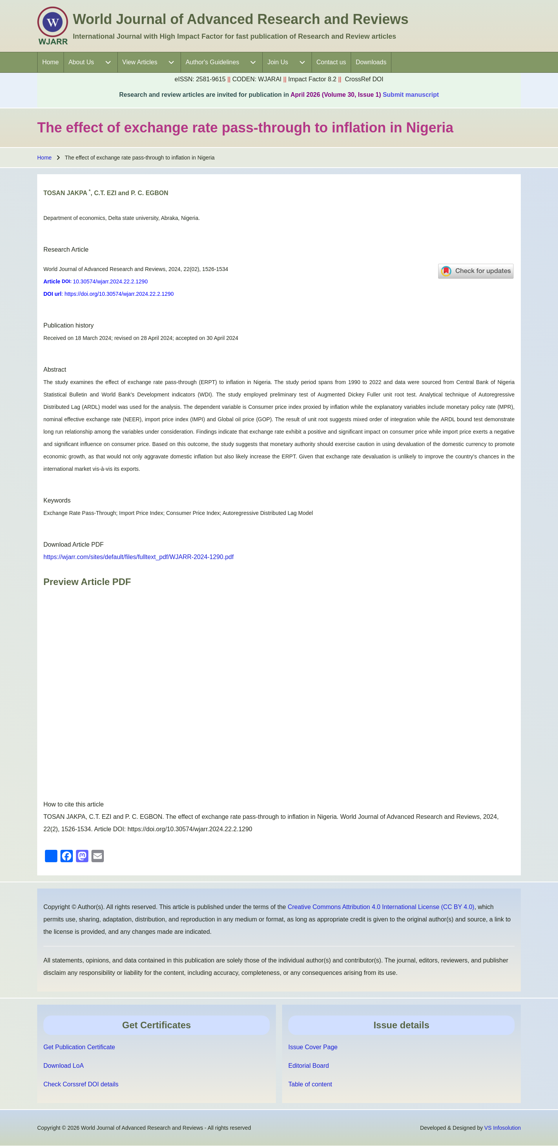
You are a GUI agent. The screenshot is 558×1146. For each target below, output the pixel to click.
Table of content (310, 1084)
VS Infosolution (502, 1128)
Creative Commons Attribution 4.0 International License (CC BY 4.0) (381, 907)
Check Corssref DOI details (81, 1084)
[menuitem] (51, 62)
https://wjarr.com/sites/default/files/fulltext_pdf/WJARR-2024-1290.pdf (138, 557)
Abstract (54, 369)
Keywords (57, 500)
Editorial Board (308, 1065)
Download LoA (63, 1065)
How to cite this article (73, 804)
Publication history (68, 325)
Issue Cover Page (313, 1047)
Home (44, 157)
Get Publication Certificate (79, 1047)
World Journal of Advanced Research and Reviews (240, 19)
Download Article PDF (73, 544)
